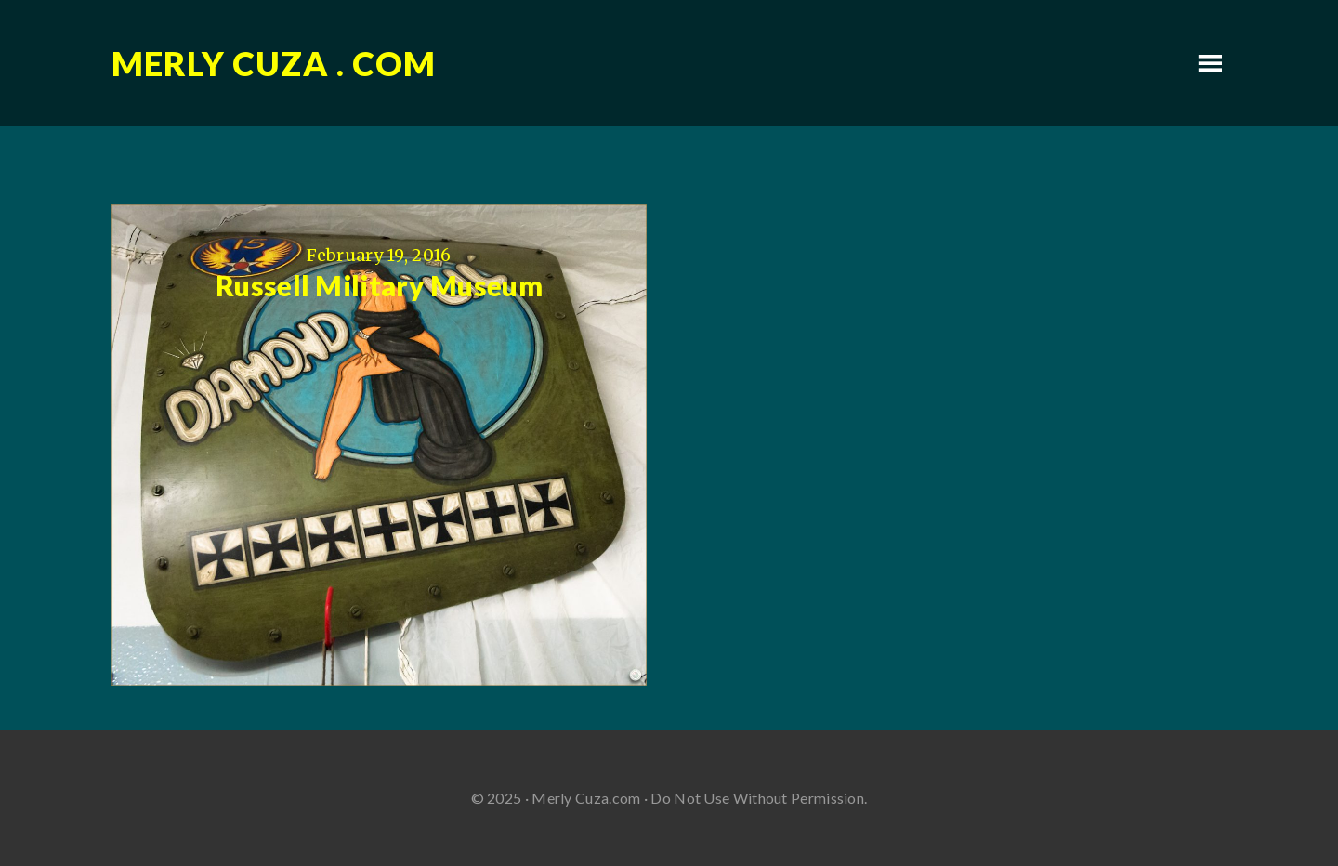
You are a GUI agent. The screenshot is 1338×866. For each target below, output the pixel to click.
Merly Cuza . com (274, 63)
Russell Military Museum (379, 285)
